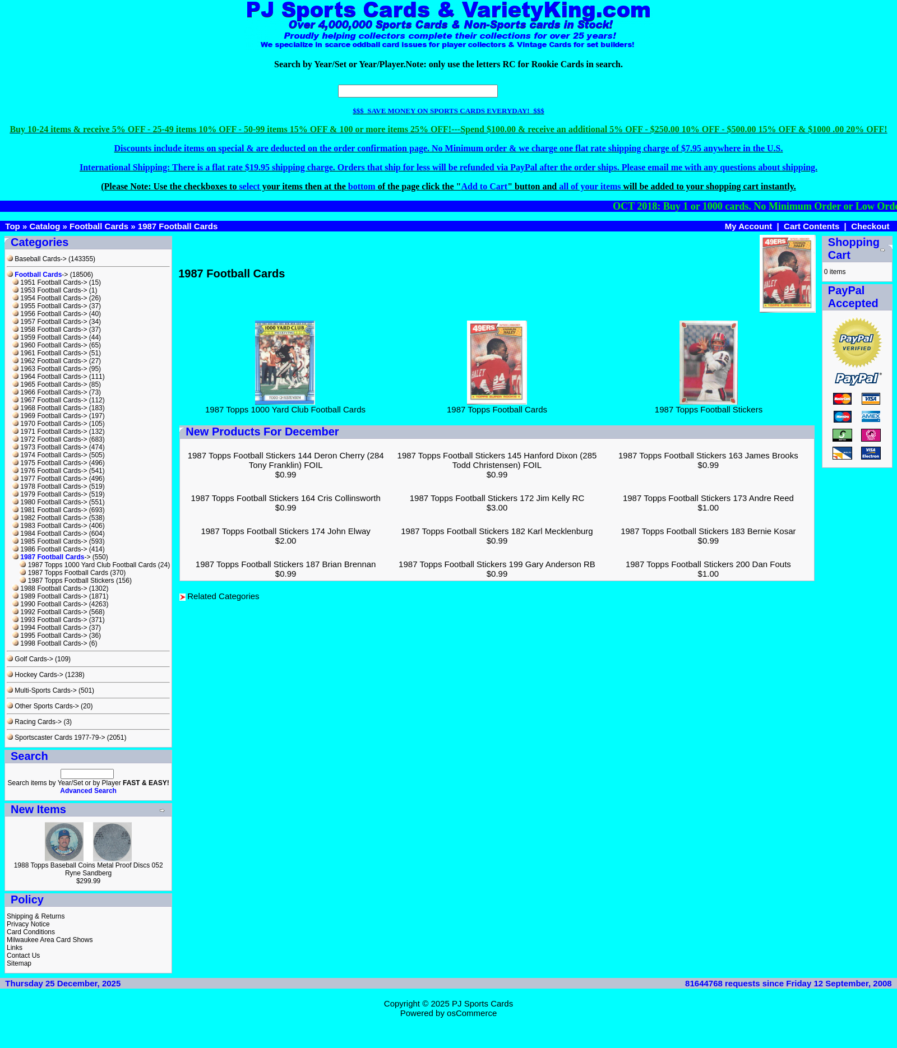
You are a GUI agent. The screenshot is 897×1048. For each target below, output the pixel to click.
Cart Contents (811, 226)
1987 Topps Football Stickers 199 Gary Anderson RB (497, 564)
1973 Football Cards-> (49, 447)
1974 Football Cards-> (49, 455)
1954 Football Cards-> (49, 298)
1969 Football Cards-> (49, 416)
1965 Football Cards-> (49, 384)
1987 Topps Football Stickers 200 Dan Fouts (708, 564)
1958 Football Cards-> (49, 329)
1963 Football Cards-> (49, 369)
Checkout (870, 226)
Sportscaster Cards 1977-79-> (56, 737)
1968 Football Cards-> (49, 408)
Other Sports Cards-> (43, 706)
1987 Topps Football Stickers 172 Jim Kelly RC (497, 498)
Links (14, 948)
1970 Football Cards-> (49, 424)
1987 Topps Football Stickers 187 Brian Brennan (286, 564)
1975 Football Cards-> (49, 463)
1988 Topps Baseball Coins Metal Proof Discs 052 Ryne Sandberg (88, 869)
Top (12, 226)
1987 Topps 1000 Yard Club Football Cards (88, 565)
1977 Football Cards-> (49, 479)
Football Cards (99, 226)
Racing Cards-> (34, 722)
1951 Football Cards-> (49, 282)
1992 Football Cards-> (49, 612)
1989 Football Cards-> (49, 596)
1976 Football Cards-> (49, 471)
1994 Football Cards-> (49, 628)
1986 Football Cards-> (49, 549)
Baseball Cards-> (37, 259)
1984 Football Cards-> (49, 533)
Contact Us (23, 955)
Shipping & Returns (35, 916)
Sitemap (19, 963)
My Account (748, 226)
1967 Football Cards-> (49, 400)
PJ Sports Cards (482, 1003)
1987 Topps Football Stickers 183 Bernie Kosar (708, 531)
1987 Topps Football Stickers (67, 581)
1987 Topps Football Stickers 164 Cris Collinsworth (286, 498)
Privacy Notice (28, 924)
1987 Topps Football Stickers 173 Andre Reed (708, 498)
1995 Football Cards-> (49, 635)
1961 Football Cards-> (49, 353)
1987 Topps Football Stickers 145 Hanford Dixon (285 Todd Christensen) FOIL (497, 460)
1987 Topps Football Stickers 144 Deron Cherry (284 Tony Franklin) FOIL (286, 460)
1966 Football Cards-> (49, 392)
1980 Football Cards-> (49, 502)
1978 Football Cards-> (49, 486)
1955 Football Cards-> (49, 306)
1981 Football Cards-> (49, 510)
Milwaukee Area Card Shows (50, 940)
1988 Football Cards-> (49, 588)
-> (37, 275)
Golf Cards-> (30, 659)
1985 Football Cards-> (49, 541)
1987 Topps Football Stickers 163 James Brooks (708, 455)
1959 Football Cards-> (49, 337)
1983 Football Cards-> (49, 526)
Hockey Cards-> (35, 675)
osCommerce (472, 1013)
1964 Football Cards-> (49, 377)
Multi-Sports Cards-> (42, 690)
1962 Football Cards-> (49, 361)
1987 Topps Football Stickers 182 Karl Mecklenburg (497, 531)
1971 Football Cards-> (49, 431)
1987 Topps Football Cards (64, 573)
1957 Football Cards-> (49, 322)
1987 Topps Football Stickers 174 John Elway (285, 531)
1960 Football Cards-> (49, 345)
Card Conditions (31, 932)
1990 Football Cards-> (49, 604)
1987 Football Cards (178, 226)
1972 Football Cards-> (49, 439)
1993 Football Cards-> (49, 620)
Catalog (44, 226)
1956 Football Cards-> (49, 314)
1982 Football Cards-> (49, 518)
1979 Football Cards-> (49, 494)
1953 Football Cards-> (49, 290)
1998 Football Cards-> (49, 643)
